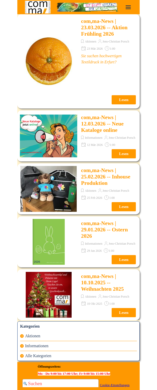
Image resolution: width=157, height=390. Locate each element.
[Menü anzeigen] (128, 7)
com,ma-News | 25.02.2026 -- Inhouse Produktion (105, 176)
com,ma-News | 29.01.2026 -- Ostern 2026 (104, 229)
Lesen (123, 100)
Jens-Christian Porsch (115, 41)
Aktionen (90, 41)
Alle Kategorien (38, 356)
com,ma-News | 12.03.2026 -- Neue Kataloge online (102, 123)
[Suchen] (60, 383)
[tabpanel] (77, 370)
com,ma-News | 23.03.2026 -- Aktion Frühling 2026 (104, 27)
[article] (78, 61)
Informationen (93, 138)
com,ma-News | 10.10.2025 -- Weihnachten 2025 (102, 282)
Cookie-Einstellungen (114, 385)
